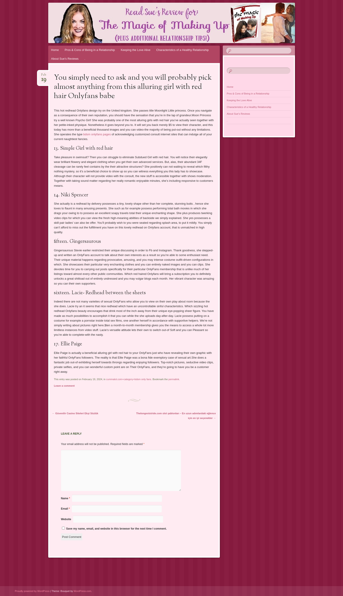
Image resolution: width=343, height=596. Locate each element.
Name (65, 498)
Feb (43, 76)
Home (55, 50)
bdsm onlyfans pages (97, 134)
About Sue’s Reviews (65, 58)
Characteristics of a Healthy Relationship (182, 50)
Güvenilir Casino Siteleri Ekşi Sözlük (75, 413)
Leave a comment (64, 385)
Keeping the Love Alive (135, 50)
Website (66, 519)
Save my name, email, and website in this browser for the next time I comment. (116, 528)
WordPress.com (82, 591)
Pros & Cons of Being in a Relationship (90, 50)
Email (65, 508)
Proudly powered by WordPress (32, 591)
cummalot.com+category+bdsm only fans (128, 379)
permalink (173, 379)
